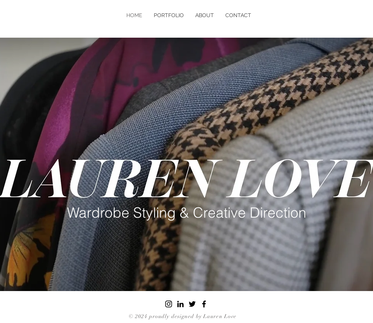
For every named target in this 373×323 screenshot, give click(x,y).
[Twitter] (192, 304)
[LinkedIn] (180, 304)
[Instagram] (168, 304)
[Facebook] (204, 304)
